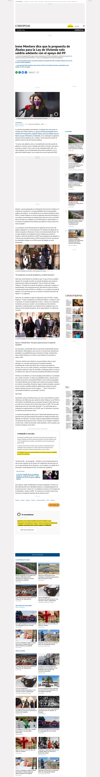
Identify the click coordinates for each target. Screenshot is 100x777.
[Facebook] (19, 72)
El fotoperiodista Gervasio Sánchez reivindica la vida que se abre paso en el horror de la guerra (26, 710)
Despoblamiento (26, 1)
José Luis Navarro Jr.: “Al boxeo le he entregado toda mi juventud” (69, 394)
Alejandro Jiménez (42, 713)
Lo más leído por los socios (23, 560)
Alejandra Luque (41, 672)
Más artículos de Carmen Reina (24, 605)
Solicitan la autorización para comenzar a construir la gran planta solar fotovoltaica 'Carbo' (48, 577)
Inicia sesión (77, 26)
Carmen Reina (18, 122)
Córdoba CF (69, 1)
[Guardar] (38, 72)
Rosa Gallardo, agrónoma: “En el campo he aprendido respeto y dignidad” (69, 410)
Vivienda (33, 500)
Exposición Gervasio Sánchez (56, 1)
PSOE (48, 500)
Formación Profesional (47, 1)
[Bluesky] (23, 72)
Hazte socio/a (70, 26)
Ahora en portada (20, 651)
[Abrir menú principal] (84, 25)
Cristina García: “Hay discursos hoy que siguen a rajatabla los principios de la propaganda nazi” (68, 402)
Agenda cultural (63, 1)
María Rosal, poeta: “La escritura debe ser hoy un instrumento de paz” (69, 426)
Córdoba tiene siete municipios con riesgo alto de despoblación (75, 203)
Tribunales (36, 1)
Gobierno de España (40, 500)
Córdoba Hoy (20, 30)
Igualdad (28, 500)
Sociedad (17, 500)
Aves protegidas (41, 1)
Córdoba (22, 500)
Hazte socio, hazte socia (27, 529)
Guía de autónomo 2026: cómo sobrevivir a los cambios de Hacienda (68, 327)
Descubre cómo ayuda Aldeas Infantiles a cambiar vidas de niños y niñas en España (69, 335)
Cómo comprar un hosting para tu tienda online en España (68, 303)
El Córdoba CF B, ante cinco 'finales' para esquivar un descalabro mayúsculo (26, 731)
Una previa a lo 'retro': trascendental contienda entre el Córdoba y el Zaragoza (48, 710)
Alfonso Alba (18, 581)
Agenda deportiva (74, 1)
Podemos (53, 500)
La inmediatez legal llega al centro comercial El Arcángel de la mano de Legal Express (68, 319)
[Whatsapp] (16, 72)
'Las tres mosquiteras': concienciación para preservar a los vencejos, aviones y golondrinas (48, 599)
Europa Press (71, 226)
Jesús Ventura (41, 580)
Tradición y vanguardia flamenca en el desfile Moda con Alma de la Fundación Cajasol (48, 751)
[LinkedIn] (26, 72)
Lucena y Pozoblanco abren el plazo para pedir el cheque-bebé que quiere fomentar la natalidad (26, 644)
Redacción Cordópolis (49, 602)
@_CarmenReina (19, 125)
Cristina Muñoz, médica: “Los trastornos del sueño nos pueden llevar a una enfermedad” (69, 418)
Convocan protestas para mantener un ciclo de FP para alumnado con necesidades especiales (48, 690)
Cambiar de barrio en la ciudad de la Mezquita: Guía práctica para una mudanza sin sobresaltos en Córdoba (69, 311)
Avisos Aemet (32, 1)
